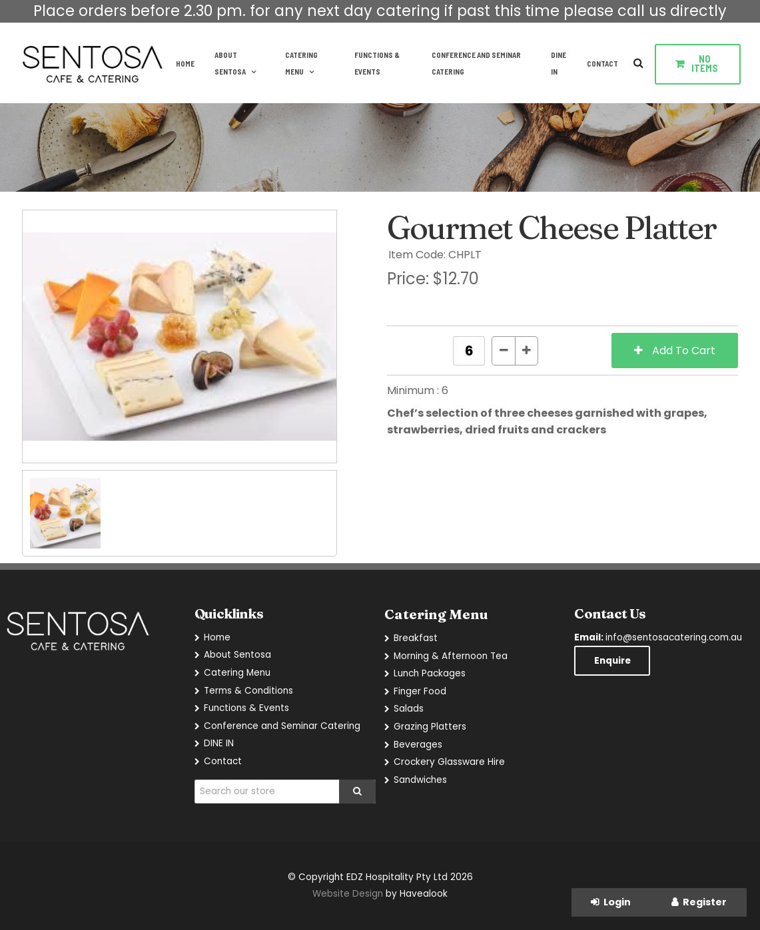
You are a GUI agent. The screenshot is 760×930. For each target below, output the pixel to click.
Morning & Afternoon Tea (451, 656)
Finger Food (420, 691)
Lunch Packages (430, 673)
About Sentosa (230, 64)
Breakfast (416, 638)
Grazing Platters (430, 726)
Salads (409, 708)
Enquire (612, 660)
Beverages (418, 744)
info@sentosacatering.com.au (658, 637)
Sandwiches (420, 780)
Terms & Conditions (248, 690)
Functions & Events (377, 64)
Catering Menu (301, 64)
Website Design (347, 893)
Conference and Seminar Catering (476, 64)
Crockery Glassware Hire (449, 762)
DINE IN (558, 64)
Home (185, 63)
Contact (602, 63)
